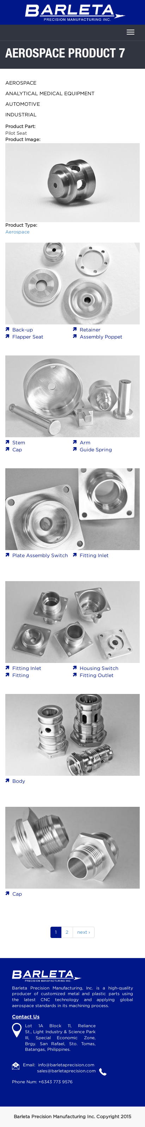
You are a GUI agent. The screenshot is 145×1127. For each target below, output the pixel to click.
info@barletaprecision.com (66, 1064)
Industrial (21, 114)
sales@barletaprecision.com (66, 1070)
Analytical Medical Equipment (50, 93)
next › (83, 932)
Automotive (22, 104)
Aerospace (20, 83)
